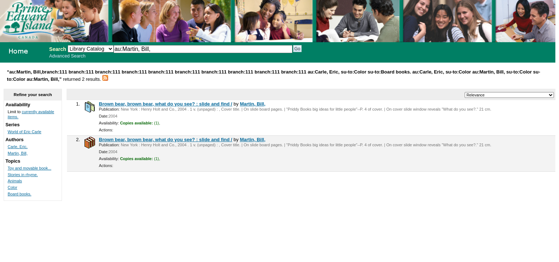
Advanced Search (67, 56)
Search (57, 49)
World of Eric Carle (25, 132)
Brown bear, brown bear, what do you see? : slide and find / (165, 104)
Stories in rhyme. (23, 174)
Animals (15, 181)
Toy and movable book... (29, 168)
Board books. (19, 194)
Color (12, 187)
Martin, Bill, (252, 104)
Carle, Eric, (18, 146)
